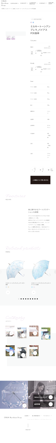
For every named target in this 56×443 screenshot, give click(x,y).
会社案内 (26, 415)
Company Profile (33, 3)
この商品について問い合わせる (40, 180)
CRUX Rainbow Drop (5, 3)
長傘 (14, 8)
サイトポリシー (46, 415)
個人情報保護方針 (36, 415)
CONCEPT (23, 3)
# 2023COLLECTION (36, 19)
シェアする (43, 170)
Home (3, 8)
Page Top (28, 429)
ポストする (35, 170)
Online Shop (51, 3)
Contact (42, 3)
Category (15, 3)
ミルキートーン (8, 8)
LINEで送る (51, 169)
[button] (18, 298)
